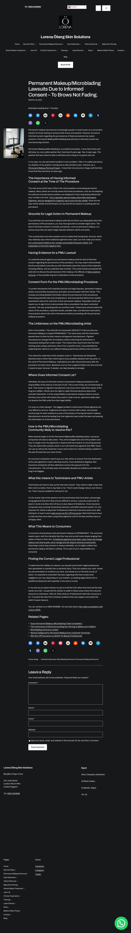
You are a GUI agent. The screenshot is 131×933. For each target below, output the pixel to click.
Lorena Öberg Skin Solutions (65, 37)
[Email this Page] (45, 115)
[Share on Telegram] (91, 115)
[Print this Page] (60, 115)
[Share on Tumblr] (98, 115)
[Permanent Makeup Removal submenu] (63, 44)
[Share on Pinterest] (53, 115)
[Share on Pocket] (60, 643)
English (72, 7)
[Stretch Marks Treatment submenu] (26, 50)
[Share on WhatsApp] (38, 123)
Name (31, 708)
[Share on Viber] (30, 123)
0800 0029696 (34, 7)
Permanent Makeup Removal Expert (44, 168)
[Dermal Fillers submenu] (35, 44)
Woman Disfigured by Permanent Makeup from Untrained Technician (60, 633)
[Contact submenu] (124, 50)
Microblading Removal (66, 659)
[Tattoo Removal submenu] (98, 44)
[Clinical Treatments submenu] (56, 50)
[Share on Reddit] (68, 115)
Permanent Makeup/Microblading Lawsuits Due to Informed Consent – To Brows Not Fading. (64, 89)
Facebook (39, 866)
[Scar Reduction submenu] (80, 44)
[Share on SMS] (83, 115)
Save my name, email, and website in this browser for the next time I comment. (65, 741)
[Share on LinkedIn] (38, 115)
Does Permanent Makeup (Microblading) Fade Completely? (56, 624)
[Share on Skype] (76, 115)
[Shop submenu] (93, 50)
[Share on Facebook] (30, 115)
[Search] (106, 8)
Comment (33, 683)
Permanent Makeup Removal (86, 659)
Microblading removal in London (44, 630)
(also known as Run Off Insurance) (66, 513)
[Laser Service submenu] (84, 50)
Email (31, 719)
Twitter (38, 874)
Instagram (39, 870)
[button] (121, 925)
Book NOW (65, 65)
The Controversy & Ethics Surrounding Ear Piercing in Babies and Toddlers (63, 627)
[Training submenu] (68, 50)
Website (31, 730)
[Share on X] (45, 123)
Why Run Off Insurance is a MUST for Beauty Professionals (56, 636)
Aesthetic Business (48, 659)
